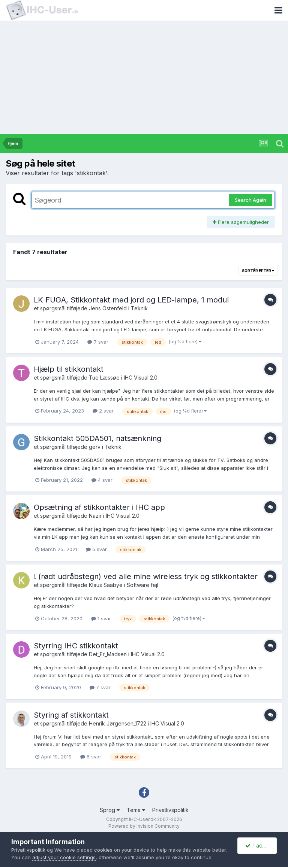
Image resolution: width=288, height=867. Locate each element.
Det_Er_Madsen (108, 654)
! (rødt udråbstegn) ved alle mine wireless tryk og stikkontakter (146, 576)
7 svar (97, 342)
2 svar (103, 411)
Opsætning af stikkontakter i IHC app (99, 507)
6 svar (90, 757)
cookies (103, 850)
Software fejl (142, 585)
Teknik (139, 308)
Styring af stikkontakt (71, 715)
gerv (94, 447)
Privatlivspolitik (170, 810)
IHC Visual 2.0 (141, 377)
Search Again (250, 200)
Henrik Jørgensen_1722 (117, 723)
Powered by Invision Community (144, 826)
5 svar (96, 549)
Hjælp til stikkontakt (69, 369)
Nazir (95, 515)
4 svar (102, 480)
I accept (259, 845)
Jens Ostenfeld (108, 308)
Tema (136, 810)
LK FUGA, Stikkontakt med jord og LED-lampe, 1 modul (131, 299)
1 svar (101, 618)
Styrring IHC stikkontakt (76, 645)
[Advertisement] (144, 77)
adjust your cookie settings (64, 857)
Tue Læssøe (104, 377)
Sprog (110, 810)
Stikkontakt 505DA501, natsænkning (97, 438)
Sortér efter (258, 270)
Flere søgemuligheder (241, 222)
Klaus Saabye (106, 585)
